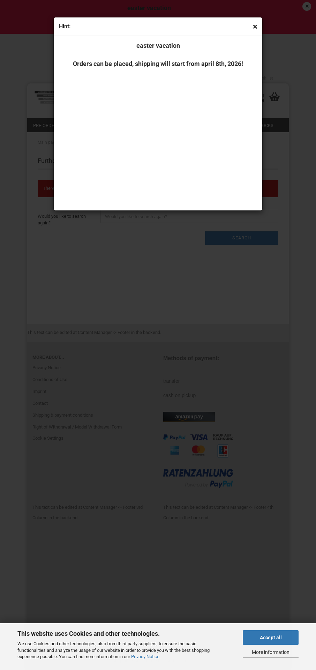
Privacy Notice (145, 656)
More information (270, 652)
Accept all (271, 637)
